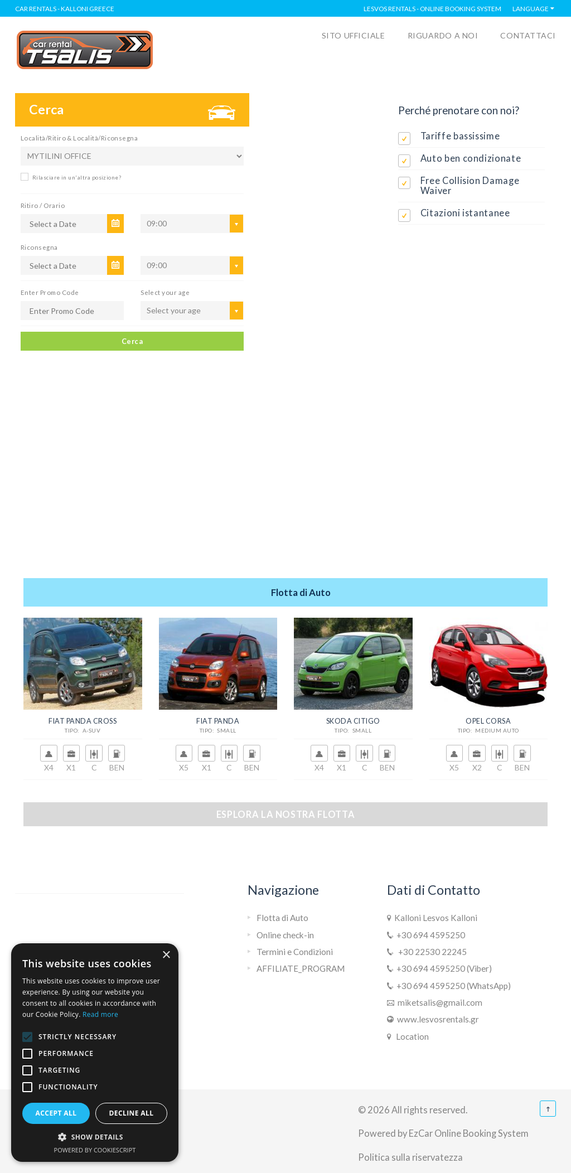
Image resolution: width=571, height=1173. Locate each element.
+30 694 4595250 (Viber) (442, 968)
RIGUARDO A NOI (443, 35)
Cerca (132, 341)
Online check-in (285, 935)
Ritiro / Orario (43, 205)
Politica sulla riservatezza (410, 1157)
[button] (94, 1137)
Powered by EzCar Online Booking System (443, 1133)
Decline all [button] (131, 1113)
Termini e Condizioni (295, 952)
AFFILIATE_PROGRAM (301, 968)
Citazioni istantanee (465, 212)
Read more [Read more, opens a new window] (100, 1014)
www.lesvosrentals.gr (436, 1019)
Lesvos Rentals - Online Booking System (432, 8)
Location (411, 1036)
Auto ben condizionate (470, 158)
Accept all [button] (56, 1113)
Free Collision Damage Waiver (470, 185)
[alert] (94, 1052)
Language (530, 8)
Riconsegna (39, 247)
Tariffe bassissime (460, 135)
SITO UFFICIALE (353, 35)
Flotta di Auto (282, 918)
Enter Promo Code (50, 292)
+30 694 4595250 (429, 935)
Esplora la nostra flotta (285, 814)
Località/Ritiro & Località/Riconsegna (79, 138)
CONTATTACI (528, 35)
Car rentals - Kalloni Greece (64, 8)
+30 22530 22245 (430, 952)
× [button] (166, 955)
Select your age (165, 292)
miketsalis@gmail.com (438, 1002)
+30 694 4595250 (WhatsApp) (452, 986)
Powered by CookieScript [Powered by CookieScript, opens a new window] (95, 1150)
